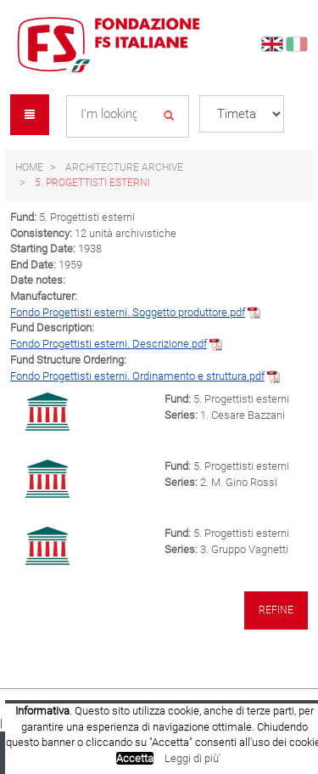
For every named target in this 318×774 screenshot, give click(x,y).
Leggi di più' (192, 758)
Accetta (134, 758)
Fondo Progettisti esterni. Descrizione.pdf (108, 343)
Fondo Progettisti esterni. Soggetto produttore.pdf (127, 312)
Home (29, 167)
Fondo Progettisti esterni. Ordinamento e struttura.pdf (137, 376)
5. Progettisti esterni (92, 183)
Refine (276, 610)
